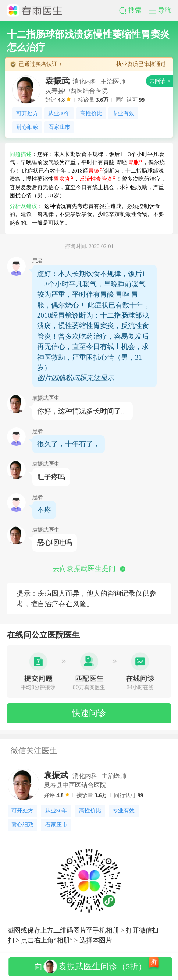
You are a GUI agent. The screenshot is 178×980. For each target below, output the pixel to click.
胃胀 (135, 162)
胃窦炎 (64, 179)
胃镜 (95, 171)
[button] (134, 10)
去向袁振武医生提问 (89, 568)
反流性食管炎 (97, 179)
